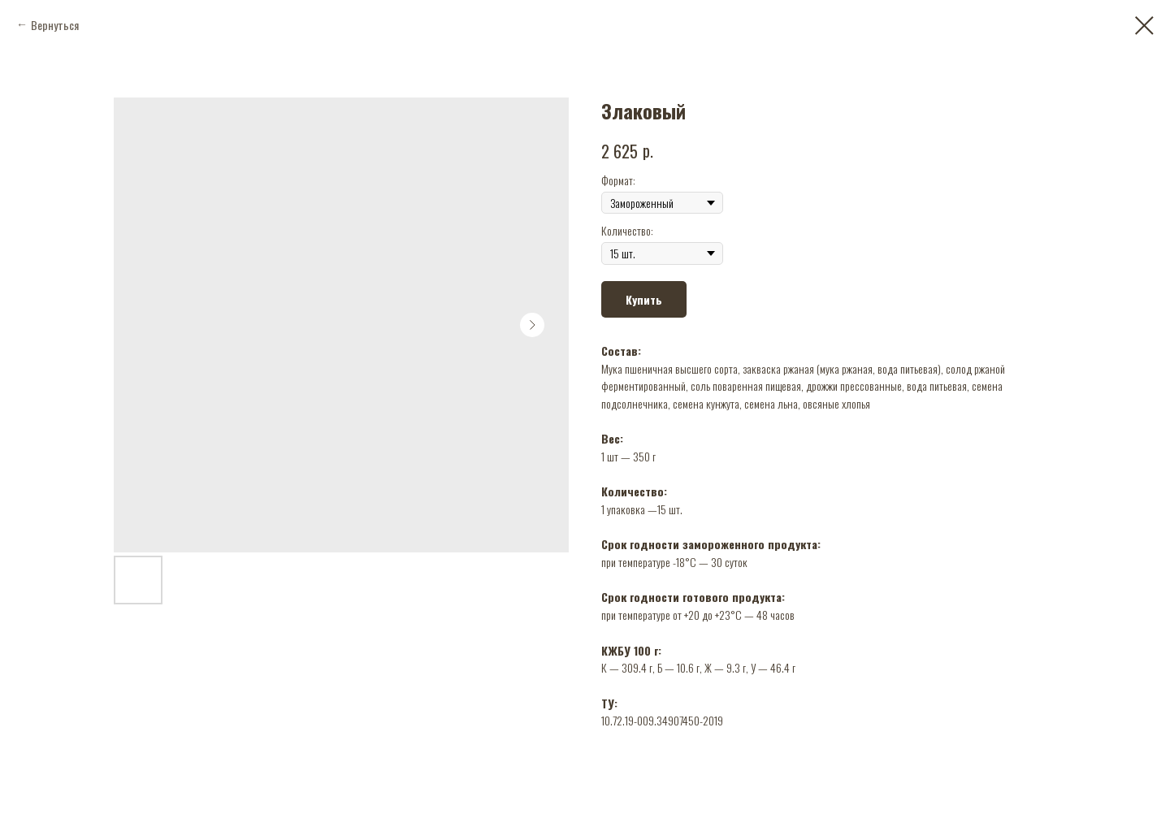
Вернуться (55, 24)
